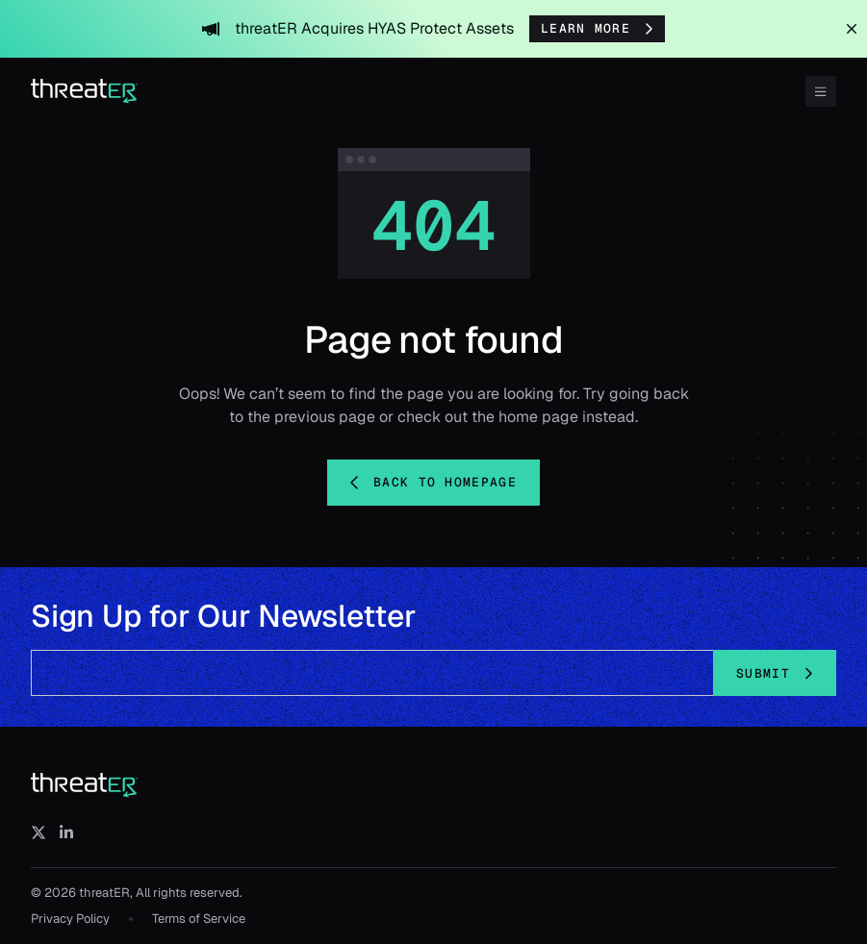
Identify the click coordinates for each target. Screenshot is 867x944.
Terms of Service (198, 918)
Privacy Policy (70, 918)
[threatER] (85, 785)
